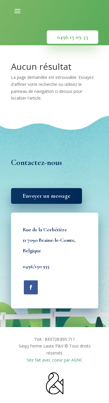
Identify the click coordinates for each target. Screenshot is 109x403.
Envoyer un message (46, 195)
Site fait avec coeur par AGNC (55, 360)
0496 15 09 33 (72, 37)
